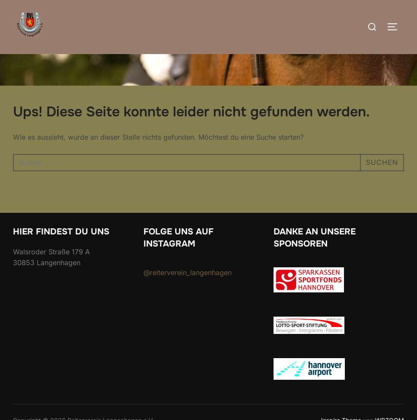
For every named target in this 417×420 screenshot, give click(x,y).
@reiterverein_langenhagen (187, 272)
